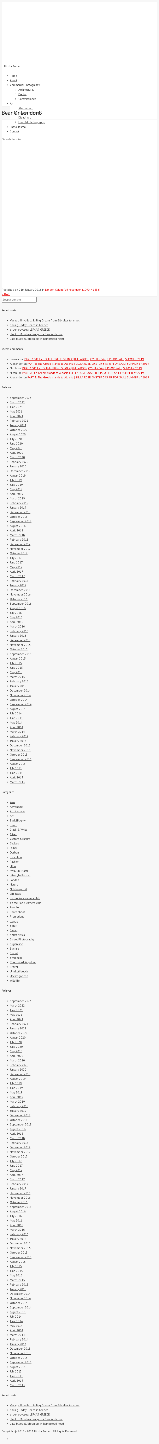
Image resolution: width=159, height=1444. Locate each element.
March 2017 (17, 576)
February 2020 (19, 462)
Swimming (16, 958)
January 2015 (18, 686)
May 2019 (16, 489)
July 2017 (16, 558)
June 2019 (16, 485)
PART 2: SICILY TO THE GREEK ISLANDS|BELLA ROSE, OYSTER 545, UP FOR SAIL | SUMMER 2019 (84, 359)
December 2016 (20, 590)
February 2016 (19, 631)
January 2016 (18, 635)
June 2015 (16, 668)
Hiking (13, 866)
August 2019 (18, 475)
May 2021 (16, 411)
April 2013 (16, 777)
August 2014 (18, 709)
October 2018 (19, 517)
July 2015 (16, 663)
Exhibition (16, 857)
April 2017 (16, 571)
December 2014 (20, 690)
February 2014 (19, 736)
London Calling (54, 290)
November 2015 (20, 645)
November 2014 (20, 695)
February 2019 (19, 503)
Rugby (14, 921)
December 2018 (20, 512)
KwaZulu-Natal (19, 871)
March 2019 (17, 498)
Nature (14, 884)
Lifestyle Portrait (20, 875)
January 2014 (18, 741)
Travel (14, 967)
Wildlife (15, 980)
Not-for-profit (18, 889)
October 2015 (19, 649)
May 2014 (16, 722)
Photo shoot (17, 912)
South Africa (17, 935)
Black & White (19, 829)
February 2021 (19, 420)
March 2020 (17, 457)
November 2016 (20, 594)
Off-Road (15, 894)
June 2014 (16, 718)
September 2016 (20, 603)
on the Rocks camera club (25, 903)
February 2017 (19, 581)
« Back (6, 294)
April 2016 (16, 622)
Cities (13, 834)
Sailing (14, 930)
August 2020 (18, 434)
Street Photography (22, 939)
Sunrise (14, 948)
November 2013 (20, 750)
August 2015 (18, 658)
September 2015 (20, 654)
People (14, 907)
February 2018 (19, 539)
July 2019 (16, 480)
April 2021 (16, 416)
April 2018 (16, 530)
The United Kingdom (23, 962)
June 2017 (16, 562)
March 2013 (17, 782)
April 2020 (16, 453)
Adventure (16, 807)
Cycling (14, 843)
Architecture (17, 811)
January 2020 (18, 466)
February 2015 (19, 681)
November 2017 (20, 549)
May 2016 (16, 617)
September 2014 (20, 704)
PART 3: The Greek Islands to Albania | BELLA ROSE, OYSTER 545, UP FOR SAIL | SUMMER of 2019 (88, 364)
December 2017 (20, 544)
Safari (13, 926)
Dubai (13, 848)
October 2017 (19, 553)
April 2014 (16, 727)
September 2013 (20, 759)
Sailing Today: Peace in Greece (29, 325)
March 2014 (17, 732)
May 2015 (16, 672)
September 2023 (20, 398)
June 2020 (16, 443)
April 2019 (16, 494)
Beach (13, 825)
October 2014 (19, 700)
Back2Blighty (18, 820)
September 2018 (20, 521)
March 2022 (17, 402)
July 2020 (16, 439)
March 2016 (17, 626)
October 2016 (19, 599)
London (14, 880)
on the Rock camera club (25, 898)
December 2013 (20, 745)
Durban (14, 852)
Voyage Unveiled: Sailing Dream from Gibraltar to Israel (45, 320)
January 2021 (18, 425)
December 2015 (20, 640)
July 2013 (16, 768)
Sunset (14, 953)
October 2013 (19, 754)
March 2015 (17, 677)
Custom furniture (20, 839)
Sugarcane (16, 944)
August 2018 (18, 526)
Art (11, 816)
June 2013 (16, 773)
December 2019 (20, 471)
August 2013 (18, 764)
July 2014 (16, 713)
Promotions (17, 916)
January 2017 (18, 585)
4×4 (12, 802)
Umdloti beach (19, 971)
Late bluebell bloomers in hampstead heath (37, 339)
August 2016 (18, 608)
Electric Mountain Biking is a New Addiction (36, 334)
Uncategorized (19, 976)
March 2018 (17, 535)
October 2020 (19, 430)
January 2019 (18, 507)
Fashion (14, 861)
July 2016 (16, 613)
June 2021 (16, 407)
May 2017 (16, 567)
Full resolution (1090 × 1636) (82, 290)
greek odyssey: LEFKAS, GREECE (30, 329)
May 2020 (16, 448)
